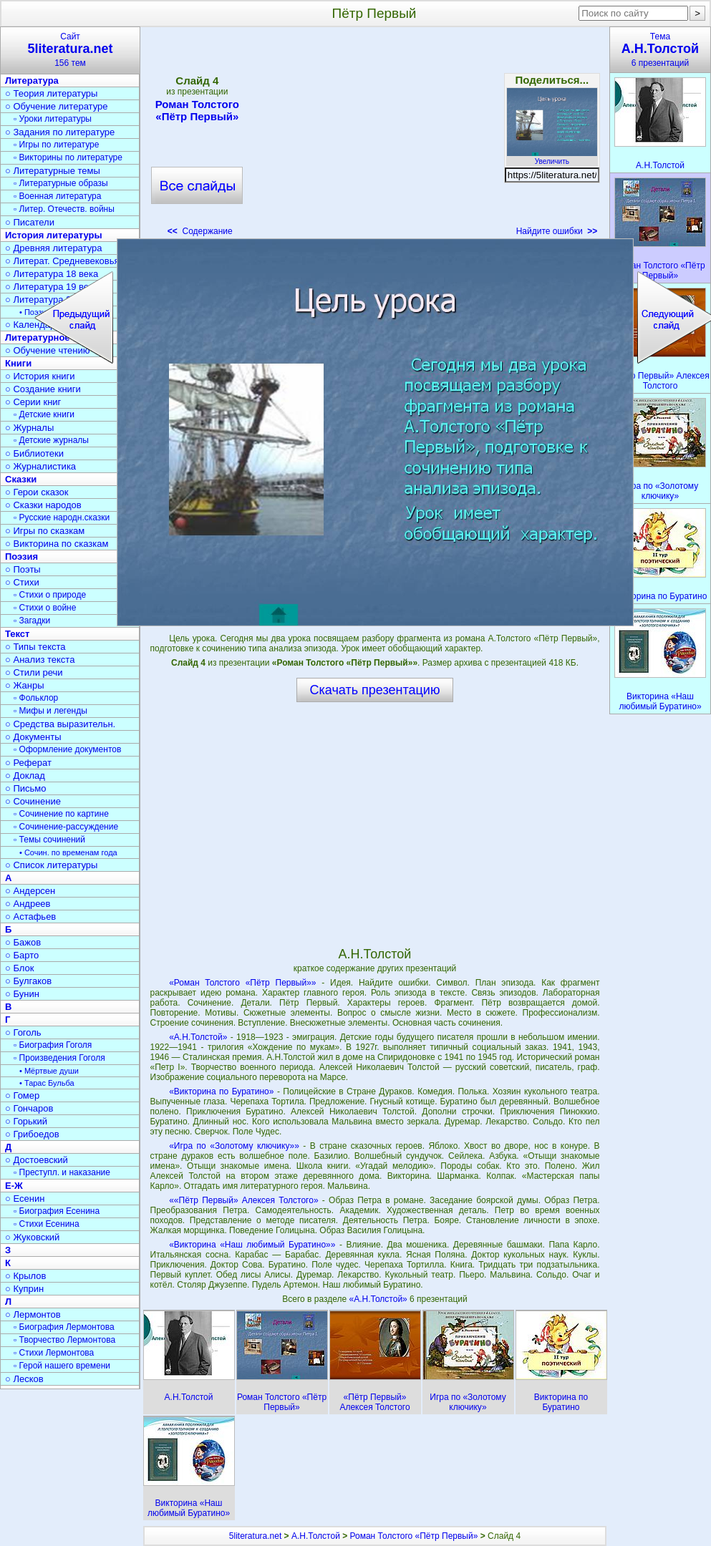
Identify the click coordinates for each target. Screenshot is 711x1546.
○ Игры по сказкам (44, 530)
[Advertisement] (374, 136)
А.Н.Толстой (315, 1536)
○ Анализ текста (39, 659)
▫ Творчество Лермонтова (64, 1340)
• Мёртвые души (49, 1070)
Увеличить (552, 157)
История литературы (53, 235)
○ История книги (40, 376)
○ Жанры (24, 685)
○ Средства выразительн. (60, 724)
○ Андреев (28, 903)
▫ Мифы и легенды (50, 711)
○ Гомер (22, 1095)
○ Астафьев (30, 916)
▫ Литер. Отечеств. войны (64, 209)
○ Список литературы (51, 865)
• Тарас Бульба (46, 1083)
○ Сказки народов (43, 505)
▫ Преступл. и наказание (62, 1172)
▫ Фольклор (36, 698)
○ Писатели (29, 222)
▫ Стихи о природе (50, 595)
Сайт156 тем (70, 49)
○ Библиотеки (34, 453)
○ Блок (19, 968)
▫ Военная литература (57, 196)
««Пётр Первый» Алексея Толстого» (243, 1200)
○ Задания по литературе (60, 132)
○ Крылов (25, 1275)
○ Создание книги (43, 389)
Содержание (200, 231)
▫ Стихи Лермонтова (54, 1353)
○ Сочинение (33, 801)
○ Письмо (26, 788)
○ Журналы (29, 427)
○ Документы (33, 736)
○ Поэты (23, 569)
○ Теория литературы (51, 93)
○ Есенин (24, 1198)
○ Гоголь (23, 1032)
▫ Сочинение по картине (61, 814)
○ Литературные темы (52, 170)
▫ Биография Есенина (57, 1211)
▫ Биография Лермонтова (64, 1327)
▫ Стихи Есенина (46, 1224)
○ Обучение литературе (56, 106)
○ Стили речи (34, 672)
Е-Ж (14, 1185)
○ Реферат (28, 762)
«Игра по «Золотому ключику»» (234, 1146)
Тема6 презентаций (660, 49)
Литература (32, 80)
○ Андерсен (30, 890)
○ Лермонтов (33, 1314)
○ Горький (26, 1121)
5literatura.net (255, 1536)
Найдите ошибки (557, 231)
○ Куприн (24, 1288)
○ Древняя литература (53, 248)
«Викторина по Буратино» (221, 1091)
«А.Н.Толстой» (198, 1037)
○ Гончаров (29, 1108)
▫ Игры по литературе (56, 145)
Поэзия (21, 556)
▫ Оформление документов (67, 749)
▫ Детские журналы (51, 440)
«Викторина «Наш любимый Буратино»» (252, 1245)
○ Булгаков (28, 981)
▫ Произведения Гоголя (59, 1058)
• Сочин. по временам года (68, 852)
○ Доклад (25, 775)
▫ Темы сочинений (49, 840)
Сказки (21, 479)
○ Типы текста (35, 646)
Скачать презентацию (375, 690)
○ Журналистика (40, 466)
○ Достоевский (36, 1159)
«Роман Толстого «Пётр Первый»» (242, 983)
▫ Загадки (32, 621)
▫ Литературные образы (61, 183)
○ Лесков (24, 1379)
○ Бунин (22, 993)
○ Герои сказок (37, 492)
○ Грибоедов (32, 1134)
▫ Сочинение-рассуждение (66, 827)
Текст (17, 633)
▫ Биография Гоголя (53, 1045)
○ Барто (22, 955)
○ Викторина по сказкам (56, 543)
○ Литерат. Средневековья (62, 261)
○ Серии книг (33, 402)
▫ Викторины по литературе (68, 157)
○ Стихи (22, 582)
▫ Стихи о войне (45, 608)
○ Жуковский (32, 1237)
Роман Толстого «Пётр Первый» (197, 110)
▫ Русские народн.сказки (62, 517)
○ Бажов (23, 942)
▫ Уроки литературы (53, 119)
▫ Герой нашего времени (62, 1366)
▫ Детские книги (44, 414)
